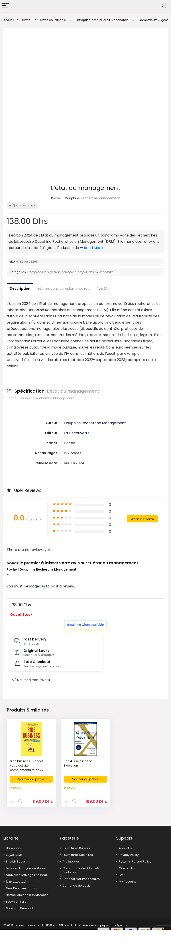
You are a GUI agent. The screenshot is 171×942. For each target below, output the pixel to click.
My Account (127, 881)
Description (20, 288)
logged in (37, 586)
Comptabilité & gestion (43, 272)
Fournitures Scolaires (78, 855)
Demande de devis (76, 885)
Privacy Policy (128, 855)
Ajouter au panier (31, 779)
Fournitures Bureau (76, 848)
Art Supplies (71, 861)
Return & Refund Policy (135, 861)
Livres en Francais (53, 20)
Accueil (8, 20)
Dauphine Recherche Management (92, 198)
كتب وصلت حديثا (16, 881)
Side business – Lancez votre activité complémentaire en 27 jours (27, 768)
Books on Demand (19, 908)
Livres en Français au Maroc (26, 868)
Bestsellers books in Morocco (27, 895)
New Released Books (21, 888)
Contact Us (127, 868)
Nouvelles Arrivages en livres (27, 875)
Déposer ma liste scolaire (81, 879)
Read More (93, 247)
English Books (16, 861)
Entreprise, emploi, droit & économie (102, 20)
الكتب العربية (14, 855)
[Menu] (5, 6)
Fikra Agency (118, 925)
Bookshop (13, 848)
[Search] (164, 6)
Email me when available (85, 624)
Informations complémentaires (63, 288)
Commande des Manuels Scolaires (81, 870)
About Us (125, 848)
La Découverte (77, 433)
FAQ (122, 875)
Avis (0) (102, 288)
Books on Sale (16, 901)
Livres (26, 20)
